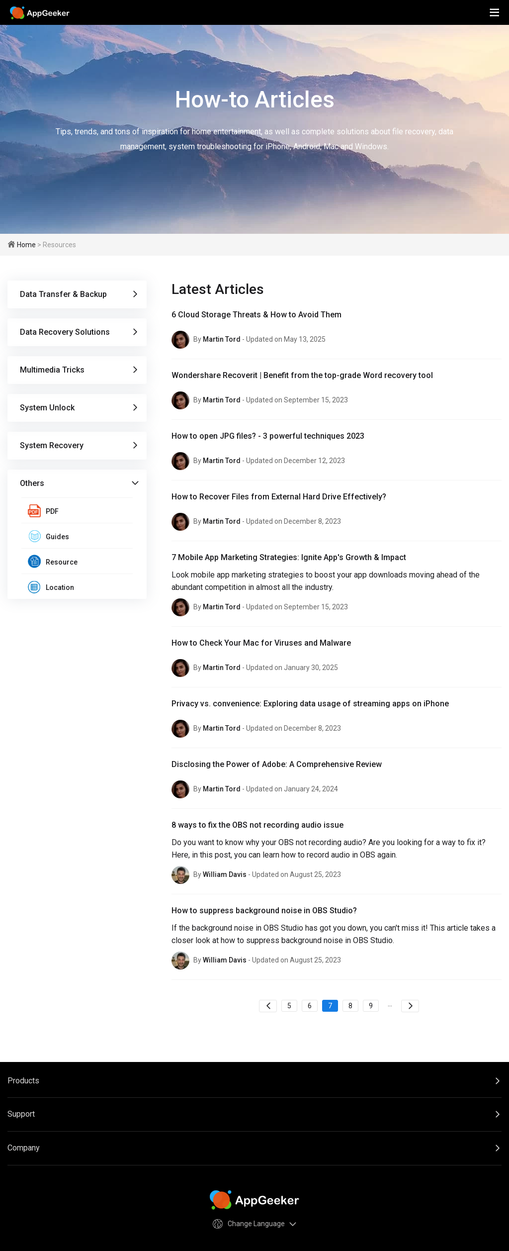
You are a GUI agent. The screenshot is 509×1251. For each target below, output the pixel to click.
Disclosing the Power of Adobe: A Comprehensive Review (276, 764)
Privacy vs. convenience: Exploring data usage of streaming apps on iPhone (310, 703)
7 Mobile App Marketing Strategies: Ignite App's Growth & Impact (288, 557)
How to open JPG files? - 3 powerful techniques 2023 (267, 436)
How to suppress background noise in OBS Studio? (264, 910)
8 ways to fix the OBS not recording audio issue (257, 825)
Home (26, 245)
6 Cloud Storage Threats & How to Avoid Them (256, 314)
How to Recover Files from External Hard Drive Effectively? (278, 496)
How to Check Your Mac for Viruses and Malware (261, 643)
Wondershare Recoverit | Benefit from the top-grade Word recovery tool (302, 375)
